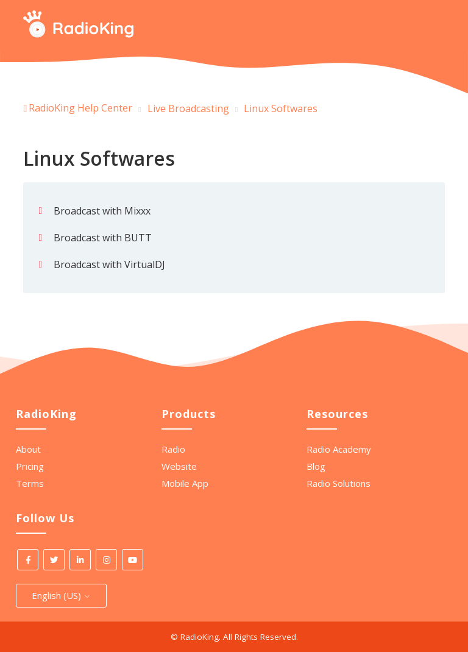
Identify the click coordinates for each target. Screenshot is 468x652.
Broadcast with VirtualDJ (109, 264)
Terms (30, 483)
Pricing (30, 466)
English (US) (61, 595)
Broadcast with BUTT (103, 237)
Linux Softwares (280, 108)
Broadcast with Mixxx (102, 211)
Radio (173, 449)
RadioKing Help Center (80, 108)
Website (179, 466)
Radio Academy (339, 449)
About (28, 449)
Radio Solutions (338, 483)
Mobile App (184, 483)
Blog (316, 466)
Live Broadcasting (188, 108)
